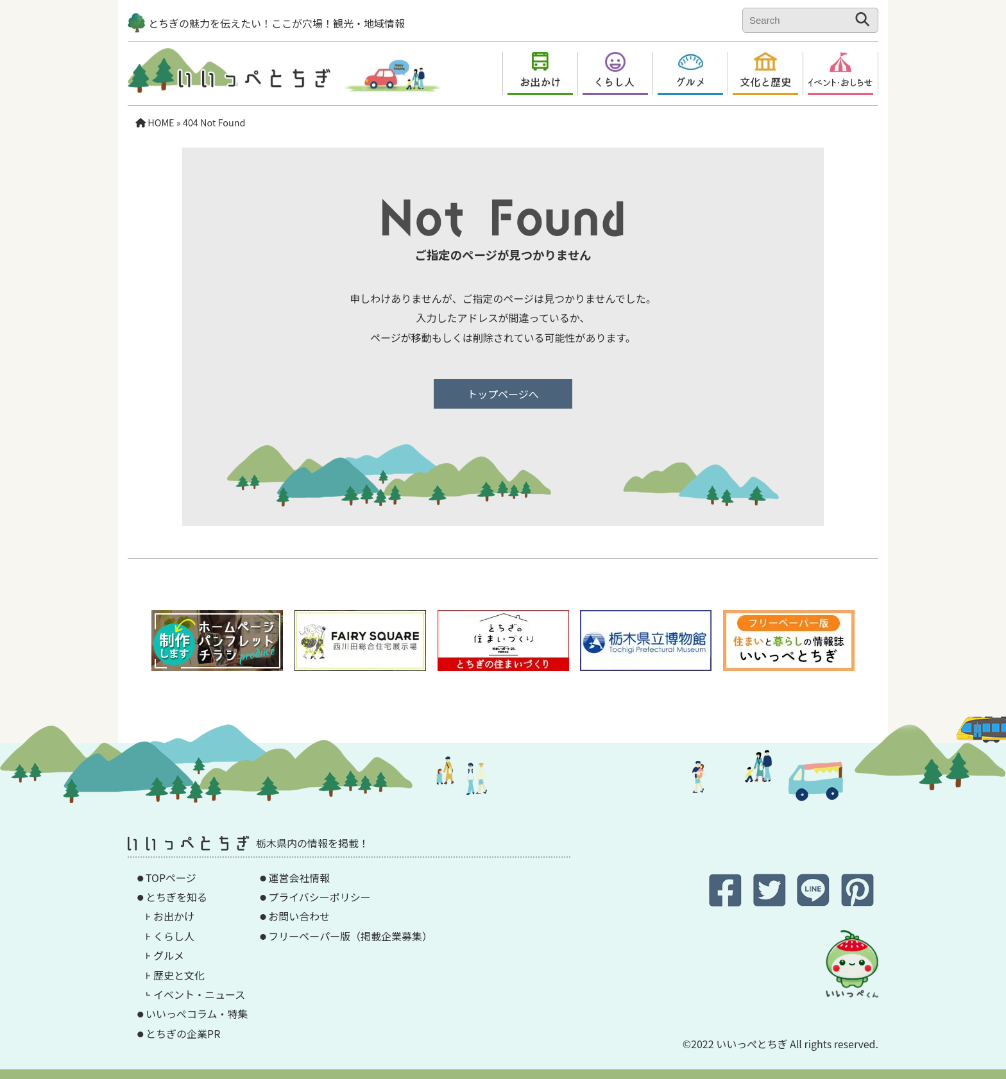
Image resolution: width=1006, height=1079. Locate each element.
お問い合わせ (299, 916)
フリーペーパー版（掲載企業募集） (350, 936)
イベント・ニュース (199, 994)
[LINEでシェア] (814, 900)
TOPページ (171, 877)
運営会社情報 (299, 877)
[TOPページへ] (229, 82)
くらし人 (173, 936)
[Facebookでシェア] (726, 900)
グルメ (168, 955)
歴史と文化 (179, 975)
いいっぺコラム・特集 (197, 1013)
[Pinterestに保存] (857, 900)
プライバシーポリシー (319, 897)
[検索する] (862, 19)
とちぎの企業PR (183, 1033)
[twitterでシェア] (771, 900)
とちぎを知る (176, 897)
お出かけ (173, 916)
